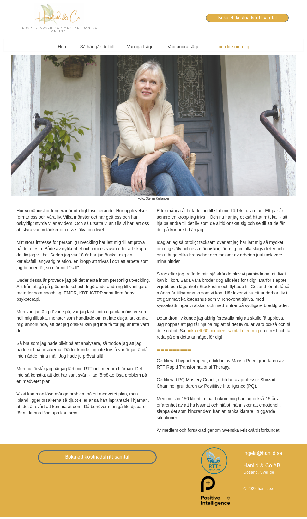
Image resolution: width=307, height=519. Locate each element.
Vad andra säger (184, 46)
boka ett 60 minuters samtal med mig (222, 330)
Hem (62, 46)
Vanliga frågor (141, 46)
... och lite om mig (231, 46)
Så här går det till (97, 46)
